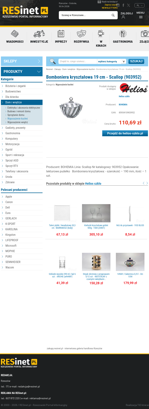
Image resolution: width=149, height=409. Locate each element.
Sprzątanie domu (15, 115)
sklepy (10, 61)
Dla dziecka (12, 97)
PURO (8, 256)
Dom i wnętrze (13, 102)
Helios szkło (124, 96)
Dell (7, 207)
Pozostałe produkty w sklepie (73, 183)
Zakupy (57, 69)
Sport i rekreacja (14, 155)
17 (7, 386)
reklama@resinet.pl (40, 398)
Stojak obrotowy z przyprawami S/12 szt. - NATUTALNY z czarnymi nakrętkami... (96, 276)
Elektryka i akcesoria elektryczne (23, 107)
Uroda (8, 177)
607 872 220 (13, 398)
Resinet (49, 69)
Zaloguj (127, 15)
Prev (143, 183)
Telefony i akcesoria (16, 171)
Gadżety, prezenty (15, 127)
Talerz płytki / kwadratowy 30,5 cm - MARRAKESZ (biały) (62, 226)
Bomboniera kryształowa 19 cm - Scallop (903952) (93, 77)
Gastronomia (12, 133)
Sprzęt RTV (11, 166)
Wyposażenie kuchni (17, 118)
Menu (140, 15)
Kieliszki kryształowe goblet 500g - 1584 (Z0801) (96, 226)
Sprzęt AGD (11, 160)
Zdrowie (9, 182)
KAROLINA (11, 229)
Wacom (9, 267)
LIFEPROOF (11, 240)
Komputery (11, 138)
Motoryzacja (12, 144)
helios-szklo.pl (133, 133)
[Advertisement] (22, 291)
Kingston (10, 234)
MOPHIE (10, 251)
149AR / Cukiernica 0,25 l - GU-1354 (130, 275)
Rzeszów (98, 348)
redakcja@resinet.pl (29, 386)
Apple (8, 196)
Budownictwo (13, 91)
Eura (8, 213)
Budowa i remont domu (19, 111)
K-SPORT (10, 224)
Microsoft (10, 245)
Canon (9, 202)
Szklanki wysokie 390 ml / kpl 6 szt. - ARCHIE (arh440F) (62, 275)
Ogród (8, 149)
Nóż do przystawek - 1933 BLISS (130, 225)
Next (147, 183)
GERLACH (11, 218)
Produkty (13, 71)
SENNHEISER (12, 262)
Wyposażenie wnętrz (17, 122)
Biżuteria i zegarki (15, 86)
